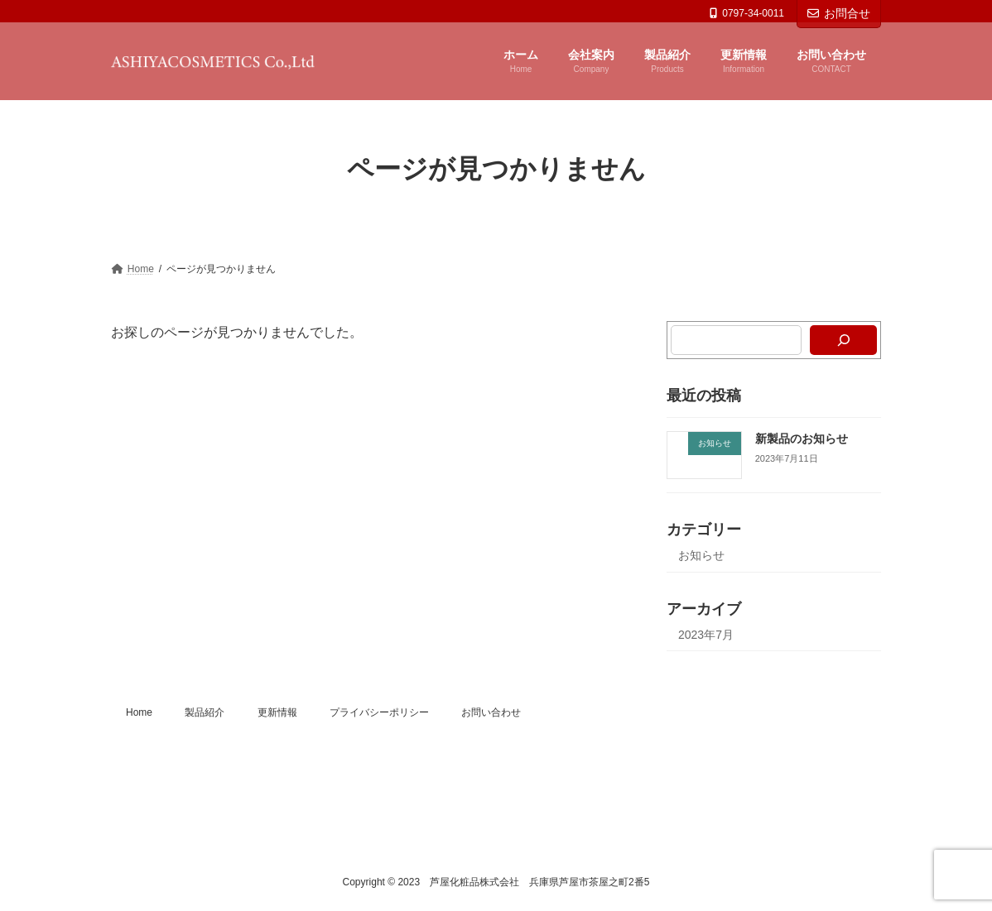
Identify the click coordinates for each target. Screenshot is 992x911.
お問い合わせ (491, 712)
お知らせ (701, 555)
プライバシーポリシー (379, 712)
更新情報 (277, 712)
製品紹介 (204, 712)
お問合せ (838, 13)
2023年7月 (706, 634)
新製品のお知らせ (801, 438)
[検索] (843, 340)
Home (139, 712)
